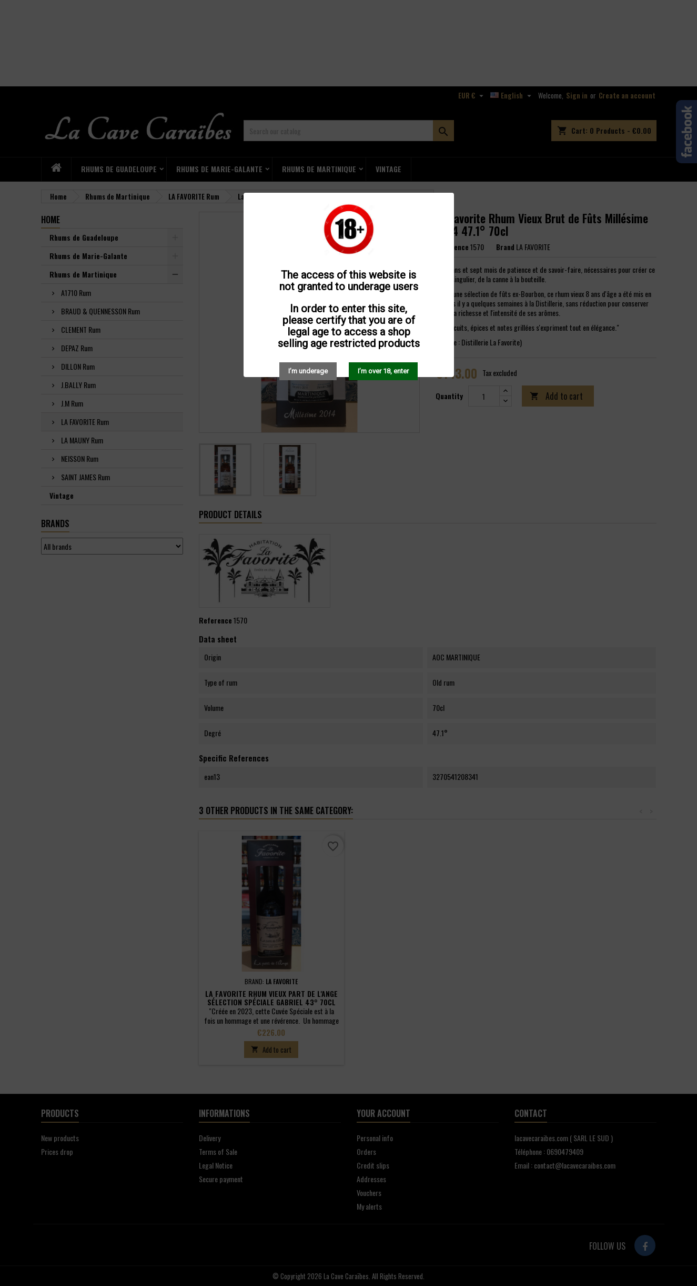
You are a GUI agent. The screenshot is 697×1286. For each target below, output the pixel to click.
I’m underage (308, 371)
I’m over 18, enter (383, 371)
